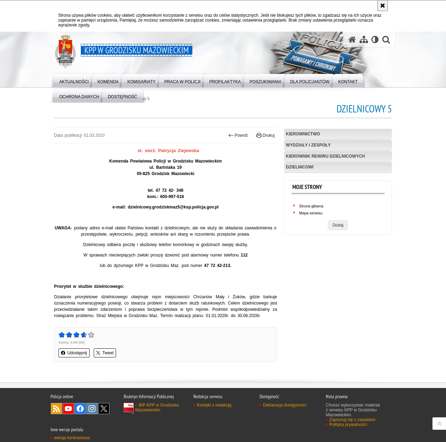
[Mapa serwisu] (364, 39)
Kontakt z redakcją (214, 405)
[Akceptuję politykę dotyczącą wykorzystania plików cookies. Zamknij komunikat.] (382, 5)
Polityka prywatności (348, 424)
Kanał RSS (56, 408)
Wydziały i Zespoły (308, 145)
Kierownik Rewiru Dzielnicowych (325, 156)
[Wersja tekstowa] (375, 39)
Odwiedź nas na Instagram (92, 408)
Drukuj (265, 135)
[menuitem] (74, 80)
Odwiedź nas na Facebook (80, 408)
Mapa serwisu (311, 213)
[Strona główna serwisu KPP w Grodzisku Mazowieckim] (352, 39)
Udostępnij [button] (74, 352)
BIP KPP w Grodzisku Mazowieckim (157, 407)
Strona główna (311, 206)
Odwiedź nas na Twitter (103, 408)
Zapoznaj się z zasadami (352, 419)
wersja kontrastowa (72, 437)
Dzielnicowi (300, 167)
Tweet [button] (105, 352)
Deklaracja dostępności (284, 405)
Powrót (238, 135)
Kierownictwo (303, 134)
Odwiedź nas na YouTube (68, 408)
